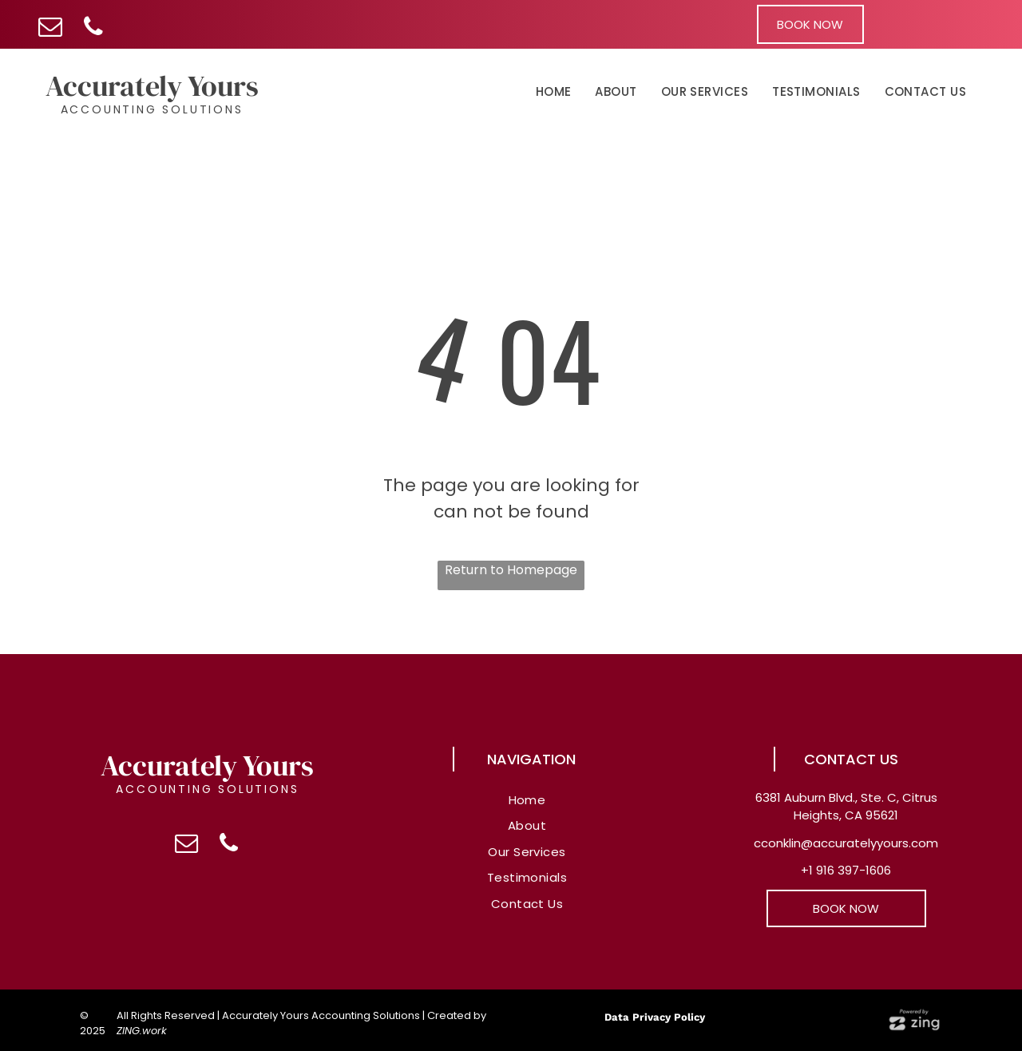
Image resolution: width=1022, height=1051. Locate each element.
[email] (50, 29)
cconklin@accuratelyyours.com (846, 843)
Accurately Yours (152, 85)
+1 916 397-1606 (846, 870)
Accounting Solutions (152, 109)
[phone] (93, 29)
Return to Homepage (511, 570)
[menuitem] (554, 92)
